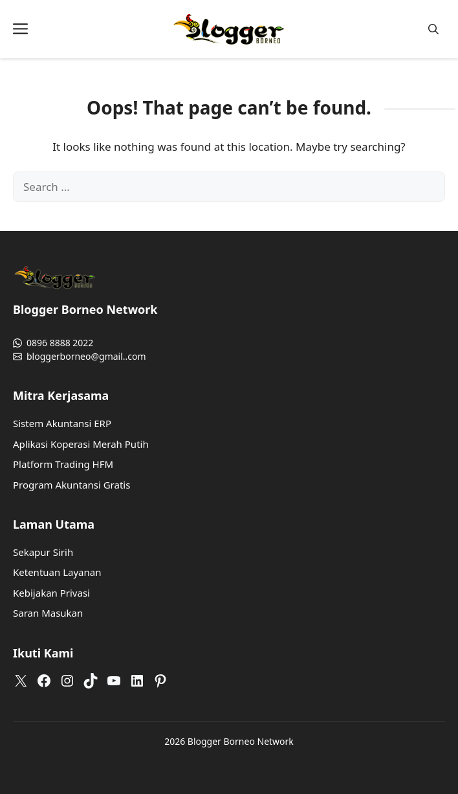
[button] (433, 29)
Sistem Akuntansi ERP (62, 423)
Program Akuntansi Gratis (71, 484)
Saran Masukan (48, 612)
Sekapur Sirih (43, 552)
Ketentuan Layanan (57, 572)
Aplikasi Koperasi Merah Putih (81, 443)
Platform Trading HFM (63, 464)
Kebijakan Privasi (51, 592)
